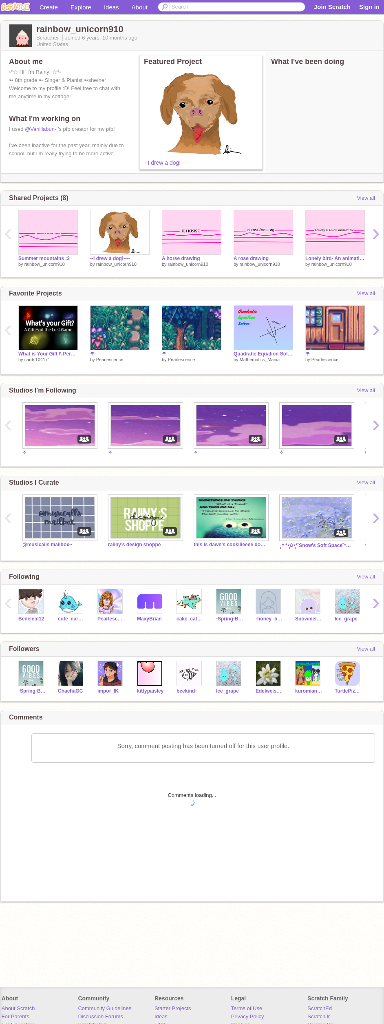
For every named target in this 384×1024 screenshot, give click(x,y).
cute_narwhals (71, 619)
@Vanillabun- (40, 129)
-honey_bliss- (269, 619)
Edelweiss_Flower (269, 691)
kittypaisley (150, 691)
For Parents (15, 1016)
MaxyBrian (149, 619)
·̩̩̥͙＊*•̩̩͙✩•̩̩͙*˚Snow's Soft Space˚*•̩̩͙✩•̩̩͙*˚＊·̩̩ (316, 545)
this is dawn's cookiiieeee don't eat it (230, 544)
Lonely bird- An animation (335, 258)
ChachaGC (70, 691)
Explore (81, 7)
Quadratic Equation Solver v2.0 (263, 354)
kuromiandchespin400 (308, 691)
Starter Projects (172, 1008)
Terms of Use (247, 1008)
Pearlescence (110, 359)
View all (366, 198)
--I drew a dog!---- (166, 162)
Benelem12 (31, 619)
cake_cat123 (190, 619)
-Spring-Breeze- (229, 619)
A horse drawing (181, 258)
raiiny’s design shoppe (134, 544)
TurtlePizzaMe (348, 691)
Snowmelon (308, 619)
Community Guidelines (104, 1008)
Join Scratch (332, 6)
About (140, 7)
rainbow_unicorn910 (44, 264)
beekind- (186, 691)
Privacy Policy (247, 1016)
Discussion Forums (100, 1016)
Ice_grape (346, 619)
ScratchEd (319, 1008)
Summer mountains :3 (44, 258)
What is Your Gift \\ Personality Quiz (48, 354)
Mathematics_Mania (260, 359)
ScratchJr (318, 1016)
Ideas (111, 7)
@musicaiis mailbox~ (47, 544)
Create (49, 7)
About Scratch (18, 1008)
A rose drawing (251, 258)
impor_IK (108, 691)
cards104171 (37, 359)
